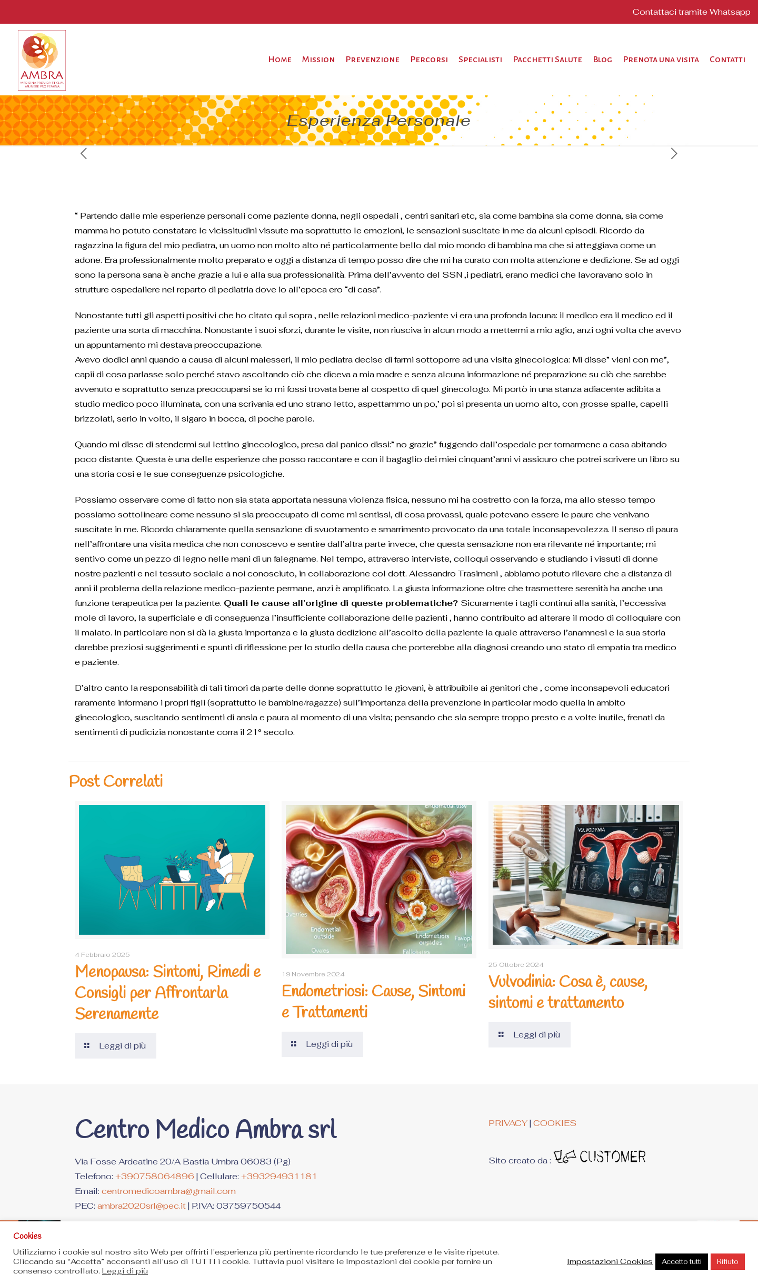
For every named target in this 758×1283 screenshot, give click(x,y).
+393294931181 (279, 1176)
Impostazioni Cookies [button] (610, 1261)
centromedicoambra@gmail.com (169, 1191)
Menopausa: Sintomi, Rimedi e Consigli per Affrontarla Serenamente (168, 993)
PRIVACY (507, 1123)
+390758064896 (154, 1176)
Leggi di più (125, 1271)
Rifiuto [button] (728, 1261)
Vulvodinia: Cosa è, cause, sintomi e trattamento (567, 993)
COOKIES (554, 1123)
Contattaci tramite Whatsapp (692, 11)
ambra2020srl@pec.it (141, 1205)
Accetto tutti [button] (682, 1261)
